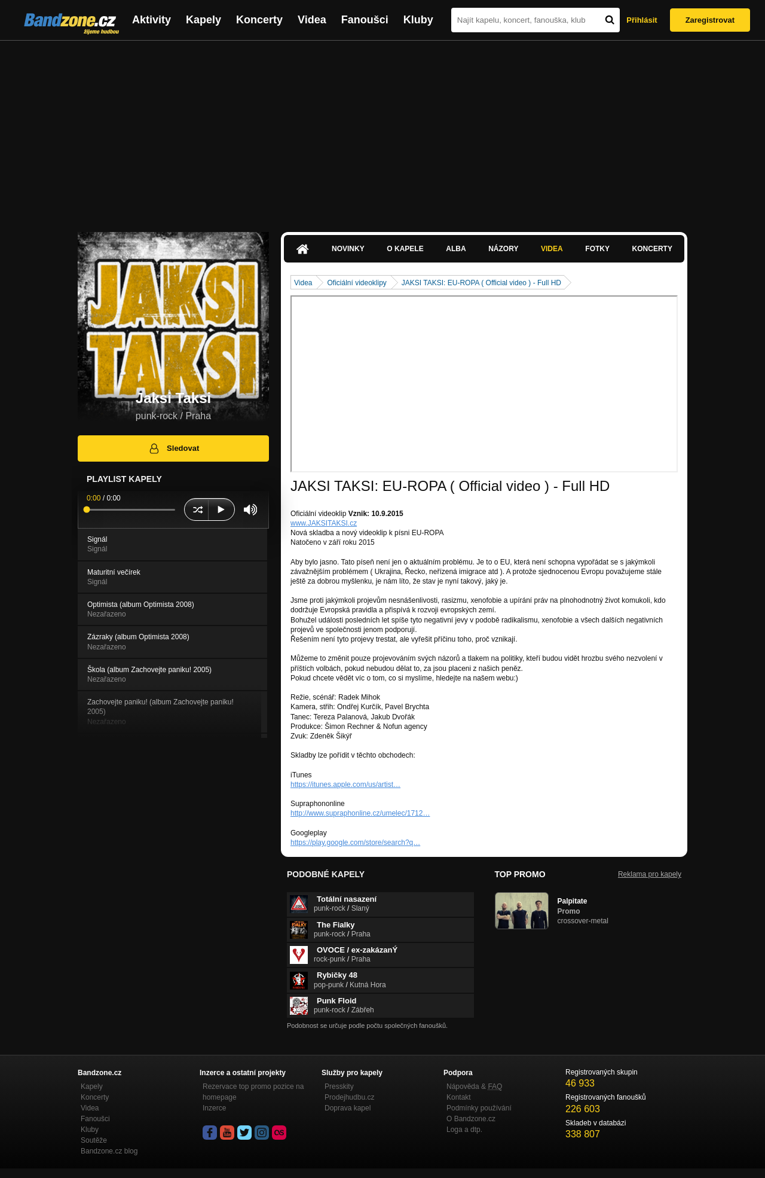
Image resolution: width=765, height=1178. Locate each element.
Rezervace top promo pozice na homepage (253, 1091)
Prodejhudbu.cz (349, 1097)
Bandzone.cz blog (109, 1151)
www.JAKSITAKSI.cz (323, 523)
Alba (456, 249)
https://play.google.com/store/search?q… (355, 842)
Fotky (597, 249)
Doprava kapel (348, 1108)
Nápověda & (474, 1086)
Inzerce (214, 1108)
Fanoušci (364, 20)
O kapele (405, 249)
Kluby (418, 20)
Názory (503, 249)
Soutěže (94, 1140)
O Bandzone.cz (470, 1119)
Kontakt (458, 1097)
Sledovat (174, 448)
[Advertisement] (382, 130)
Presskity (339, 1086)
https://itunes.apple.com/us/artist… (345, 784)
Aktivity (151, 20)
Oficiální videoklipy (356, 283)
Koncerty (259, 20)
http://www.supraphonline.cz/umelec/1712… (360, 813)
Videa (312, 20)
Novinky (348, 249)
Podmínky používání (479, 1108)
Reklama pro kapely (649, 874)
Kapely (203, 20)
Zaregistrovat (710, 20)
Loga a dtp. (464, 1129)
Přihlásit (641, 20)
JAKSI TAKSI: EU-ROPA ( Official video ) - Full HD (481, 283)
